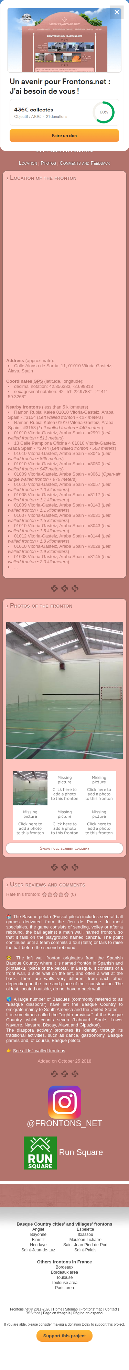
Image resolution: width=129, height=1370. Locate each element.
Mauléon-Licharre (85, 1239)
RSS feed (32, 1313)
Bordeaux (64, 1267)
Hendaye (38, 1244)
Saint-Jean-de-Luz (38, 1250)
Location (28, 163)
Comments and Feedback (85, 163)
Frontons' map (91, 1309)
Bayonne (38, 1234)
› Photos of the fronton (39, 605)
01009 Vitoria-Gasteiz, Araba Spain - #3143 (57, 505)
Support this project (64, 1335)
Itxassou (85, 1234)
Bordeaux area (64, 1272)
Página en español (88, 1313)
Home (57, 1309)
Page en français (56, 1313)
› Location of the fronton (41, 177)
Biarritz (38, 1239)
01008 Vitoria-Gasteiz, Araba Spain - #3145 (57, 556)
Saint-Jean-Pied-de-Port (85, 1244)
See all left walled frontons (39, 1050)
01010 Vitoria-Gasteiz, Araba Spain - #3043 (57, 525)
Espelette (85, 1229)
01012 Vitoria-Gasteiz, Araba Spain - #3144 (57, 536)
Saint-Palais (85, 1250)
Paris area (64, 1287)
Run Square (64, 1152)
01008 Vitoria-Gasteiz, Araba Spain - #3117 (57, 494)
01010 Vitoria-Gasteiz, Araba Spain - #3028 (57, 546)
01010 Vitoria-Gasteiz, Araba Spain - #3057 (57, 484)
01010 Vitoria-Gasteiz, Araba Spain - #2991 (57, 432)
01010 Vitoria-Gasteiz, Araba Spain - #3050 (57, 463)
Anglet (38, 1229)
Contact (111, 1309)
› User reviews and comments (45, 884)
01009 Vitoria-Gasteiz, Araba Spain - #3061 (57, 474)
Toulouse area (64, 1282)
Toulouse (64, 1277)
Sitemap (71, 1309)
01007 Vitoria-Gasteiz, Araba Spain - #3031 (57, 515)
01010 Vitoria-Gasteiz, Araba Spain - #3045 (57, 453)
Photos (48, 163)
